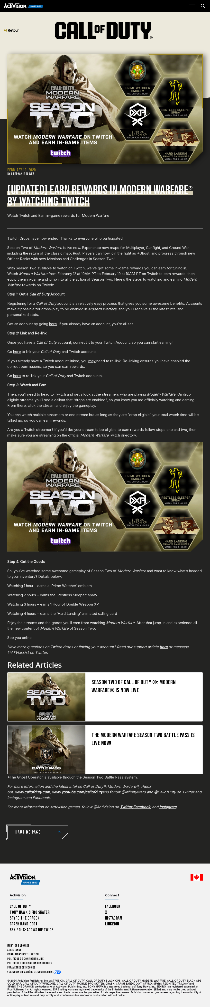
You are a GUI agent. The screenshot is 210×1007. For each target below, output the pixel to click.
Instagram (113, 918)
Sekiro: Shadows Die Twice (31, 929)
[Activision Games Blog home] (25, 879)
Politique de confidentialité (25, 959)
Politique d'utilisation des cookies (29, 963)
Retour (11, 30)
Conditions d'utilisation (23, 954)
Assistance (14, 950)
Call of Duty (20, 906)
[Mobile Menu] (192, 6)
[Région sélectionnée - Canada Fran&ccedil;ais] (197, 877)
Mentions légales (18, 946)
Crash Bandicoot (23, 924)
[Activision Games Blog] (24, 6)
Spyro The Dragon (25, 918)
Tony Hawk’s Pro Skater (30, 912)
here (53, 324)
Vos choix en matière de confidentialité (32, 972)
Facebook (113, 906)
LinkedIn (112, 924)
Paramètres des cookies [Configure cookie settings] (21, 967)
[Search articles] (203, 6)
